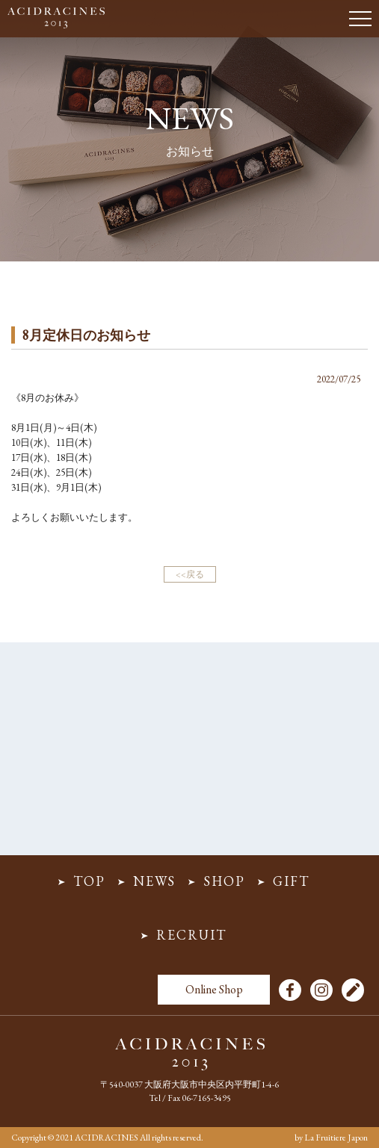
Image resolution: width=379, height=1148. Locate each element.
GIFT (291, 881)
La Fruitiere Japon (336, 1138)
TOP (89, 881)
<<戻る (190, 574)
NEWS (154, 881)
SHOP (224, 881)
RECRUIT (191, 934)
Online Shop (214, 989)
